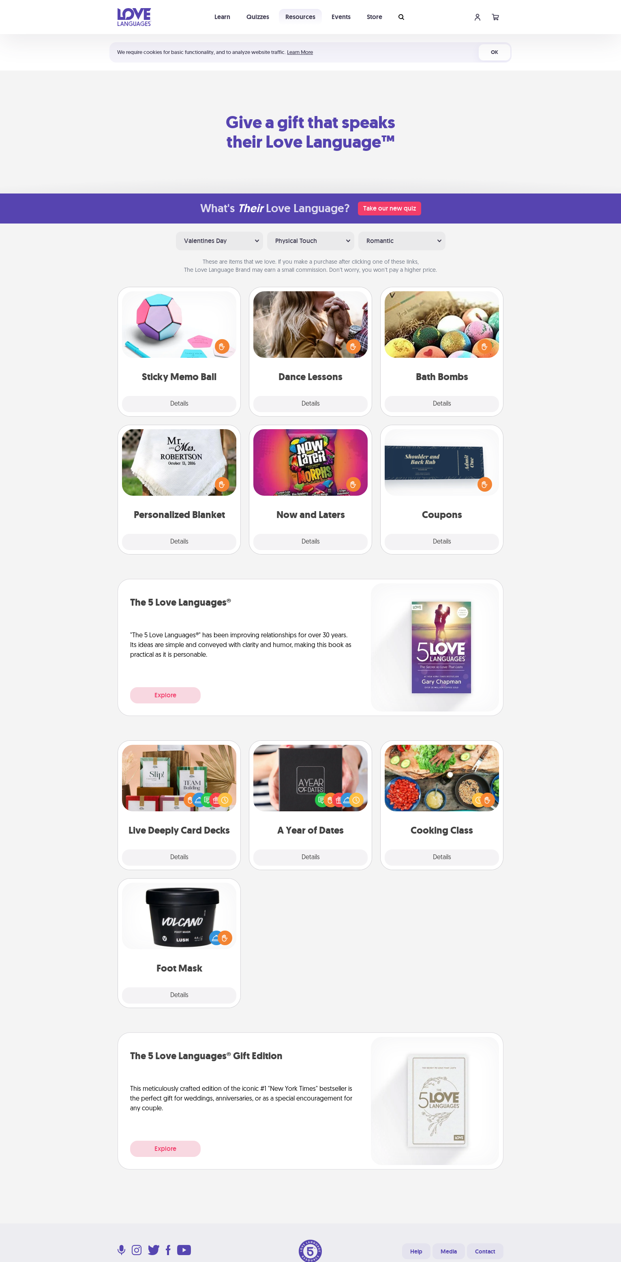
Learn (222, 17)
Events (341, 17)
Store (374, 17)
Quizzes (257, 17)
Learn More (300, 52)
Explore (165, 695)
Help (416, 1251)
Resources (300, 17)
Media (449, 1251)
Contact (485, 1251)
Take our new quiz (389, 208)
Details (179, 404)
